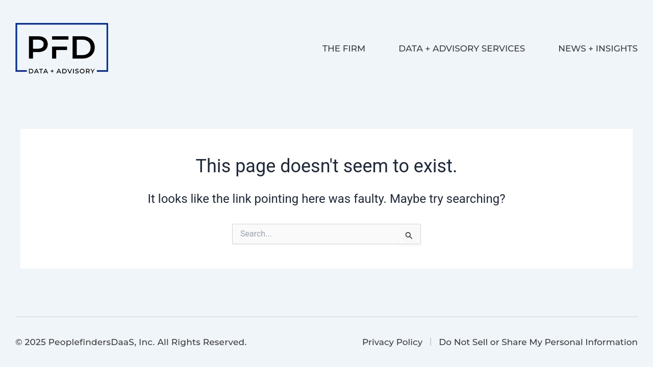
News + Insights (598, 48)
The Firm (343, 48)
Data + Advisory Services (461, 48)
